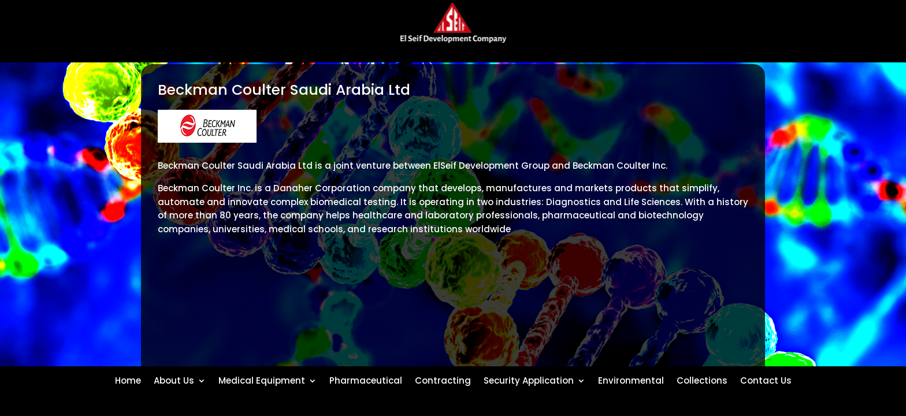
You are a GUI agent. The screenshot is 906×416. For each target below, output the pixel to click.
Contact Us (766, 379)
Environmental (631, 379)
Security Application (529, 379)
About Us (174, 379)
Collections (702, 379)
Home (128, 379)
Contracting (443, 379)
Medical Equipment (261, 379)
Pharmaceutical (365, 379)
